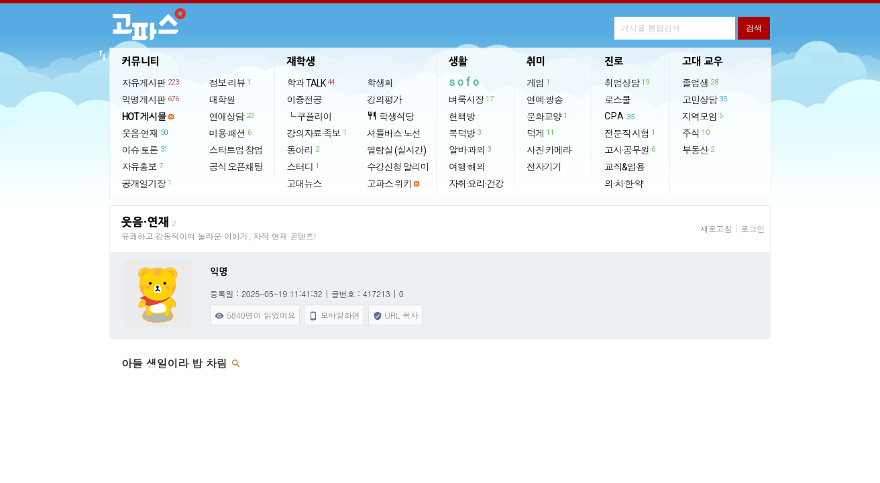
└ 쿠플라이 (309, 116)
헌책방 (462, 116)
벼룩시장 (471, 99)
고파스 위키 (389, 183)
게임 (539, 82)
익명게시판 (151, 99)
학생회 (380, 83)
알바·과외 (470, 150)
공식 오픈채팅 (236, 167)
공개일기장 (147, 183)
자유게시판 (151, 82)
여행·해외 (467, 167)
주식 (696, 133)
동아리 (304, 150)
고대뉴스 (304, 183)
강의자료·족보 (317, 133)
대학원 (222, 100)
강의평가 (384, 100)
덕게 (541, 133)
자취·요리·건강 (476, 183)
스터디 (304, 166)
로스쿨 (617, 100)
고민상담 (705, 99)
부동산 (699, 150)
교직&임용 (624, 167)
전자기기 (544, 167)
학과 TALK (311, 82)
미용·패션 (231, 133)
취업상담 (627, 82)
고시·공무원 (630, 150)
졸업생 (700, 82)
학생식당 (390, 116)
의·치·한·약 (623, 183)
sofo (465, 82)
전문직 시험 (630, 133)
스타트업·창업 (236, 150)
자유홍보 (143, 166)
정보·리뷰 (231, 82)
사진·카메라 (549, 150)
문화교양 (548, 116)
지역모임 (703, 116)
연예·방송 (545, 100)
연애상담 (232, 116)
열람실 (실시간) (396, 150)
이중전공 (304, 100)
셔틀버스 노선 (394, 133)
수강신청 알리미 (398, 167)
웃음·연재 (145, 133)
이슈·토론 (145, 150)
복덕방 (465, 133)
